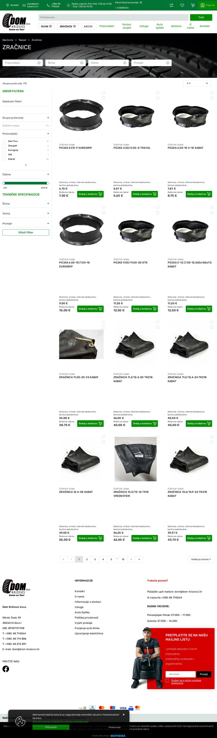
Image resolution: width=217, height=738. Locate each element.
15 (123, 559)
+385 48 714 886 (16, 638)
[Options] (115, 727)
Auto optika (160, 26)
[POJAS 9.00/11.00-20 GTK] (145, 309)
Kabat (28, 159)
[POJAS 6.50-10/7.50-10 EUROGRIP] (90, 309)
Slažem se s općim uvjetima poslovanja (186, 682)
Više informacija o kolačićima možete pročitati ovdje (60, 721)
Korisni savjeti (127, 26)
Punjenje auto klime (87, 628)
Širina (6, 203)
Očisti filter (25, 232)
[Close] (51, 727)
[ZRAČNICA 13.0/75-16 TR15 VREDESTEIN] (145, 538)
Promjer (7, 223)
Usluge (144, 26)
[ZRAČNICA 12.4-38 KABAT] (90, 538)
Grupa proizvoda (12, 117)
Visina (6, 213)
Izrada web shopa (100, 735)
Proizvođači (107, 26)
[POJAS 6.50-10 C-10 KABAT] (199, 194)
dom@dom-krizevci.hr (33, 5)
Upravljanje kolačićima (89, 633)
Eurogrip (28, 150)
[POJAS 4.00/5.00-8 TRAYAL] (145, 194)
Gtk (28, 154)
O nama (190, 26)
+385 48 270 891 (15, 644)
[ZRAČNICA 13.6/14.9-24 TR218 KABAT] (199, 538)
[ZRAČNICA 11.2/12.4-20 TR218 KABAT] (145, 423)
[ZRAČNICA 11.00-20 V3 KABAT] (90, 423)
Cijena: (6, 174)
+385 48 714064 (55, 5)
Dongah (28, 145)
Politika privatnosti (86, 617)
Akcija (89, 26)
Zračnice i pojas (10, 125)
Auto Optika (82, 612)
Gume (44, 26)
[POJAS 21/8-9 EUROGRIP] (90, 194)
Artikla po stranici (200, 559)
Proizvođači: (10, 133)
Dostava (176, 26)
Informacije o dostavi (88, 601)
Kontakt (15, 5)
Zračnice (66, 26)
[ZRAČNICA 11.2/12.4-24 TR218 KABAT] (199, 423)
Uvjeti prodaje (83, 622)
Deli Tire (28, 141)
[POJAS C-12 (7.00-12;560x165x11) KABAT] (199, 309)
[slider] (3, 183)
